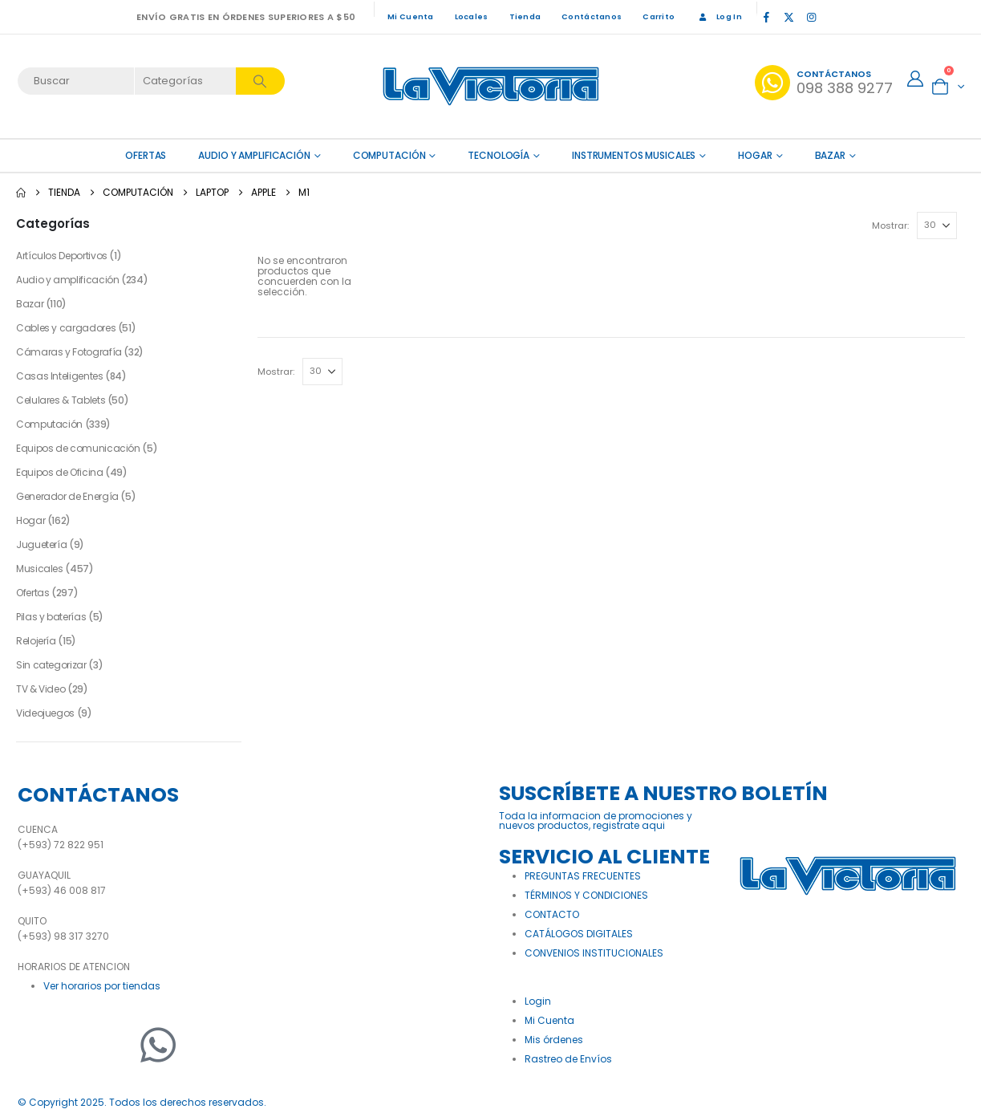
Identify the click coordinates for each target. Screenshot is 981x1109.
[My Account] (915, 78)
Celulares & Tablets (60, 400)
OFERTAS (145, 155)
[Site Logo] (491, 86)
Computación (389, 155)
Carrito (659, 16)
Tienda (525, 16)
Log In (718, 16)
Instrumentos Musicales (633, 155)
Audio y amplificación (254, 155)
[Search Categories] (186, 81)
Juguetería (41, 544)
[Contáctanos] (824, 82)
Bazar (830, 155)
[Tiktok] (834, 16)
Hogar (755, 155)
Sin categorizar (51, 665)
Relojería (36, 641)
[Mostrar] (937, 225)
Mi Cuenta (410, 16)
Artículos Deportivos (61, 255)
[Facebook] (766, 16)
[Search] (261, 81)
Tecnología (498, 155)
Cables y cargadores (66, 328)
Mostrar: (890, 225)
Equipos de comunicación (78, 448)
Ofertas (32, 592)
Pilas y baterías (51, 617)
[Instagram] (811, 16)
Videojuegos (45, 713)
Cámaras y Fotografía (69, 352)
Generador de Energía (67, 496)
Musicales (39, 568)
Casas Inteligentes (59, 376)
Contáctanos (591, 16)
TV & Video (40, 689)
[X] (789, 16)
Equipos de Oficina (59, 472)
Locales (471, 16)
